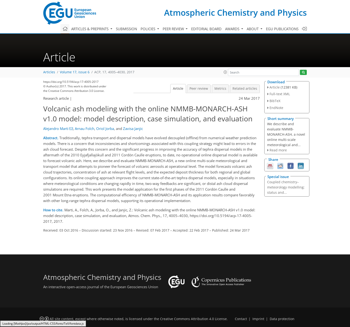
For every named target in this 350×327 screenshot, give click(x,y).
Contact (241, 319)
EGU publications (282, 28)
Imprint (258, 319)
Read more (278, 150)
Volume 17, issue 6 (75, 72)
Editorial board (206, 28)
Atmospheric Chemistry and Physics (235, 12)
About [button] (253, 28)
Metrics (220, 88)
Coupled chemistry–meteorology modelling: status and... (286, 187)
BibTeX (275, 101)
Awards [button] (232, 28)
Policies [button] (148, 28)
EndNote (276, 107)
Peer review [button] (174, 28)
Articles (49, 72)
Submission (126, 28)
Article (178, 88)
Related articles (244, 88)
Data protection (282, 319)
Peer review (198, 88)
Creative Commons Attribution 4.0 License (193, 319)
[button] (225, 72)
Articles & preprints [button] (90, 28)
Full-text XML (280, 94)
